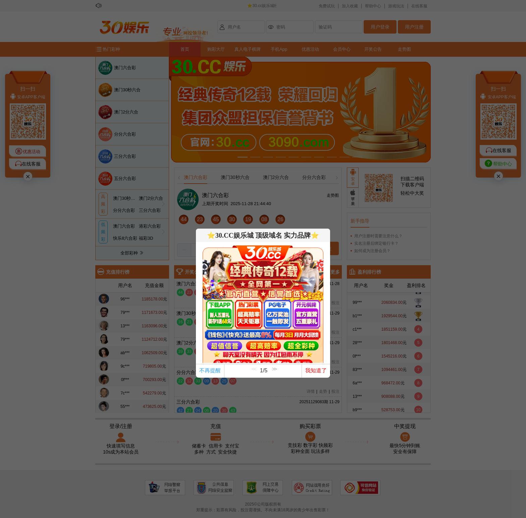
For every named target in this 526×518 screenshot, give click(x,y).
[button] (273, 373)
